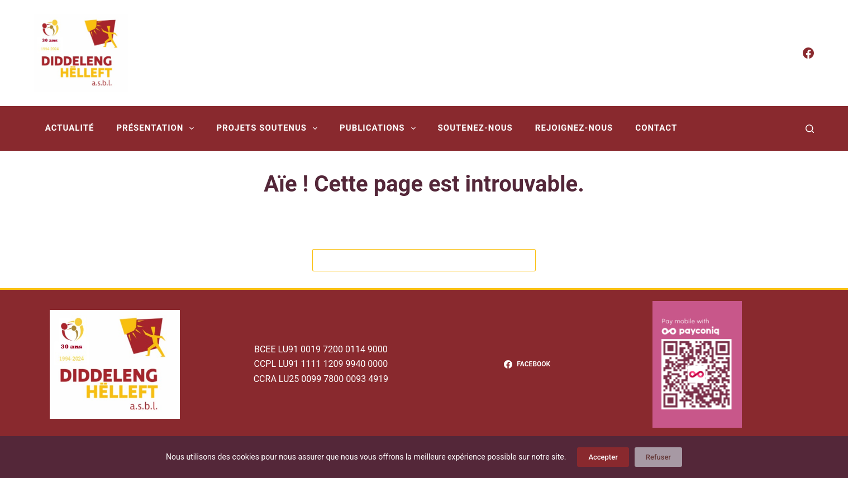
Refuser (658, 457)
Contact (656, 128)
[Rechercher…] (412, 260)
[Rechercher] (810, 129)
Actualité (69, 128)
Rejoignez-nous (574, 128)
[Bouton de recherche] (524, 260)
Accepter (602, 457)
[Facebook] (808, 53)
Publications (380, 128)
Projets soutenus (269, 128)
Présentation (157, 128)
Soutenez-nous (475, 128)
